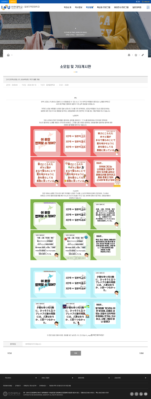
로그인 (138, 2)
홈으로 (8, 55)
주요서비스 (8, 378)
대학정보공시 (42, 385)
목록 (75, 353)
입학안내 (12, 2)
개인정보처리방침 (7, 385)
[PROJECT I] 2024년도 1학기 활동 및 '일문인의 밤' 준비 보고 (5, 353)
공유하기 (142, 55)
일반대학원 (136, 7)
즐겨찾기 (135, 55)
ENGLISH (147, 2)
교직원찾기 (18, 385)
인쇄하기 (129, 55)
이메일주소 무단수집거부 (30, 385)
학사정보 (78, 7)
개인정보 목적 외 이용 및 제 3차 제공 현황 (60, 385)
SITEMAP (148, 7)
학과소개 (67, 7)
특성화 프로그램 (103, 7)
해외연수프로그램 (121, 7)
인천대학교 (4, 2)
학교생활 (89, 7)
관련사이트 (81, 378)
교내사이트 (118, 378)
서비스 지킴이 (45, 378)
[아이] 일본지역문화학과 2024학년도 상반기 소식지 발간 (146, 353)
